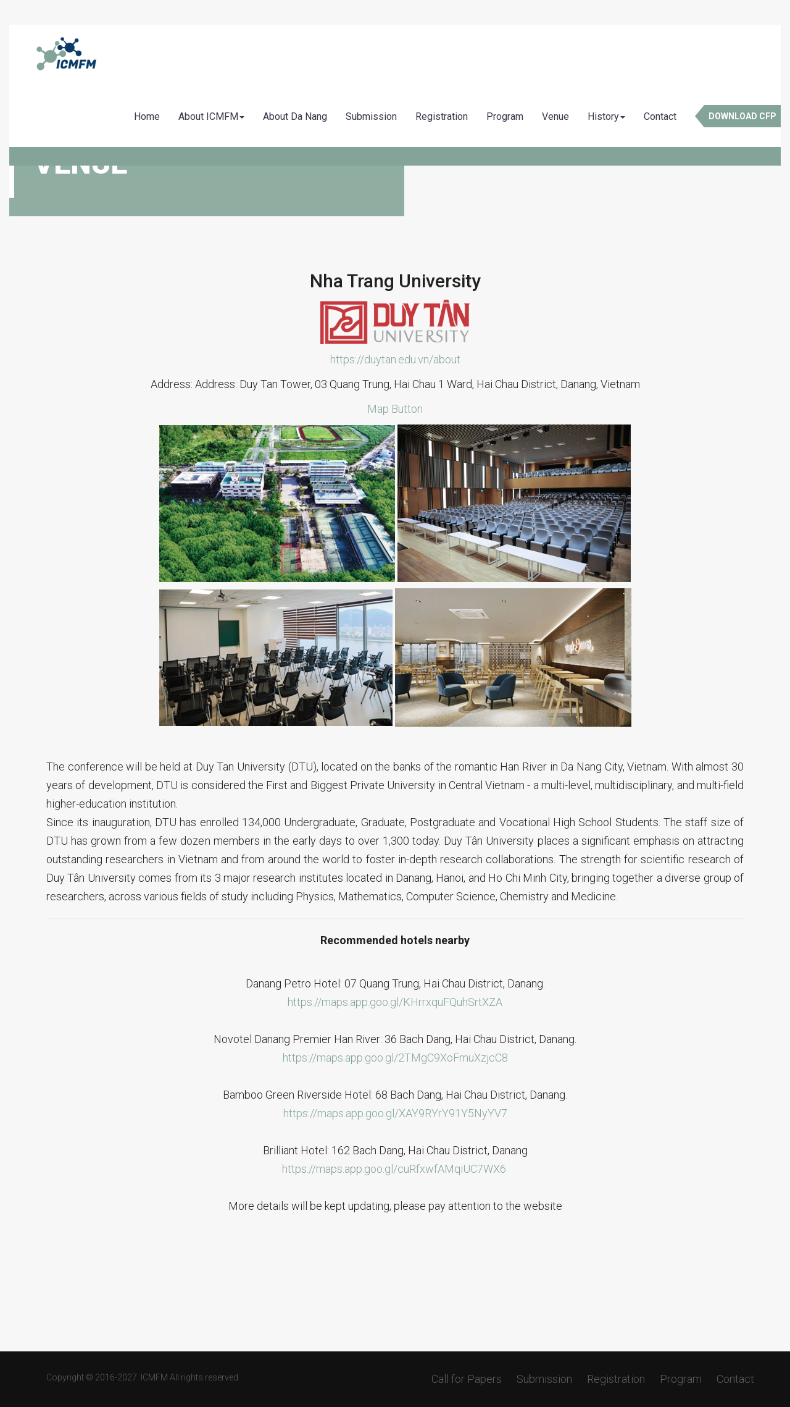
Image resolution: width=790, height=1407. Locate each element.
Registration (441, 116)
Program (504, 116)
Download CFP (742, 116)
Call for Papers (466, 1378)
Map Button (395, 408)
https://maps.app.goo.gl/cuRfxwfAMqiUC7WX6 (394, 1168)
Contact (660, 116)
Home (147, 116)
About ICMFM (211, 116)
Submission (371, 116)
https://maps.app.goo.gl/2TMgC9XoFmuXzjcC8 (395, 1057)
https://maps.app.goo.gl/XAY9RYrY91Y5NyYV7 (395, 1113)
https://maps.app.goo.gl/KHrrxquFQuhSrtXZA (395, 1001)
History (606, 116)
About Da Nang (295, 116)
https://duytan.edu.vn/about (395, 359)
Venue (555, 116)
